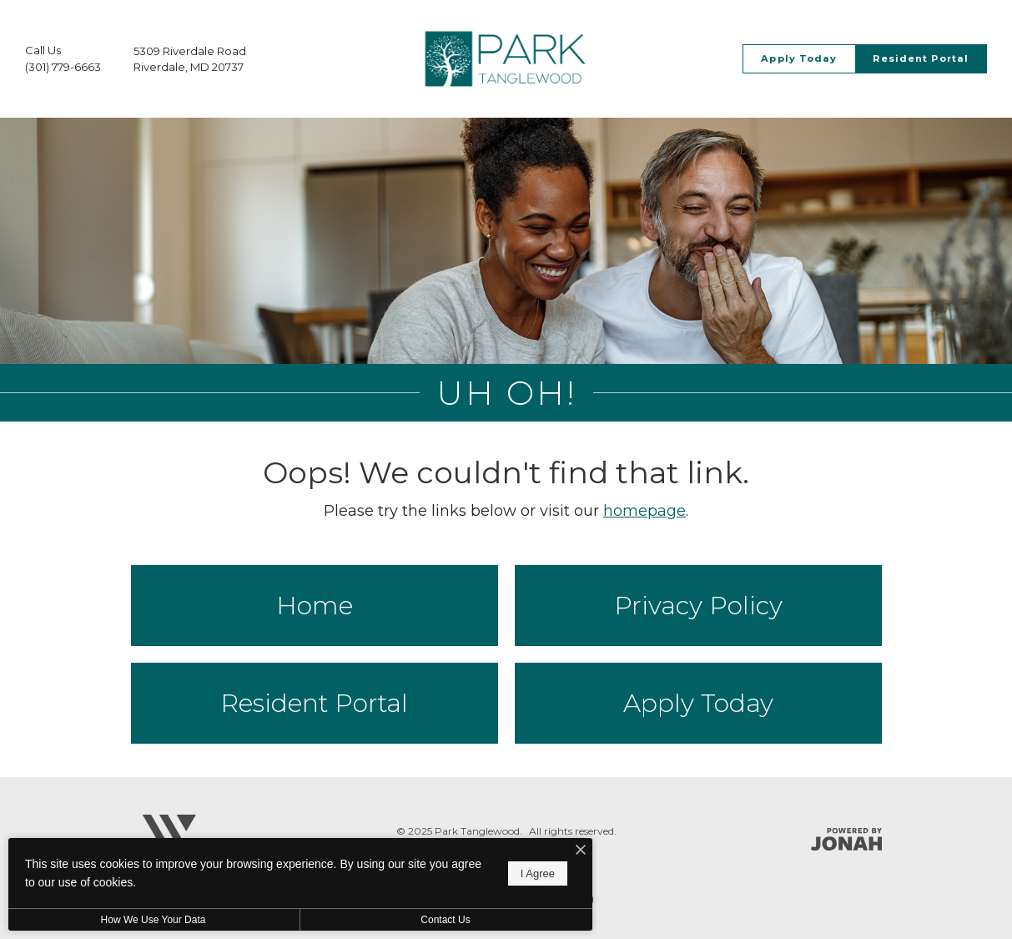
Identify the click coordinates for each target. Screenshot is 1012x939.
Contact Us (445, 920)
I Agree (538, 873)
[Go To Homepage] (505, 58)
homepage (644, 511)
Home (314, 605)
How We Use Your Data (153, 920)
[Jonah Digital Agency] (846, 839)
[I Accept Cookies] (581, 851)
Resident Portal (314, 703)
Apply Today (698, 703)
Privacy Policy (698, 605)
